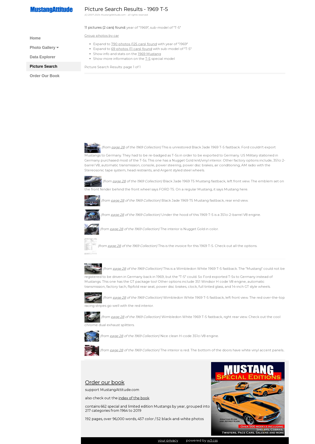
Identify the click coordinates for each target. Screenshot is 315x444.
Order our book (104, 382)
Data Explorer (42, 57)
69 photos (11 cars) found (131, 49)
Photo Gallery (44, 47)
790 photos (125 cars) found (134, 44)
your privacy (168, 440)
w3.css (212, 440)
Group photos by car (101, 36)
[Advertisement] (184, 108)
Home (35, 38)
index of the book (134, 398)
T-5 (147, 59)
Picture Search (43, 66)
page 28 (118, 147)
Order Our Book (45, 76)
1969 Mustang (149, 54)
